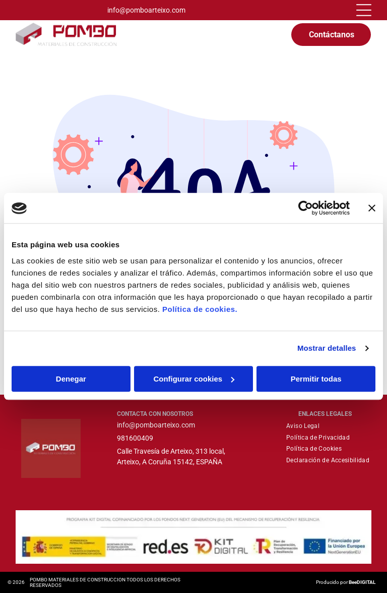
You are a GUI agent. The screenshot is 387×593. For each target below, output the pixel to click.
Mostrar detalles (326, 348)
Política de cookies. (199, 309)
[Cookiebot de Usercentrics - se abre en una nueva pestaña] (306, 208)
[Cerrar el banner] (371, 208)
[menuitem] (303, 426)
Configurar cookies (193, 378)
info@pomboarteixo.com (146, 10)
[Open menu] (363, 10)
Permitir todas (316, 378)
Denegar (71, 378)
